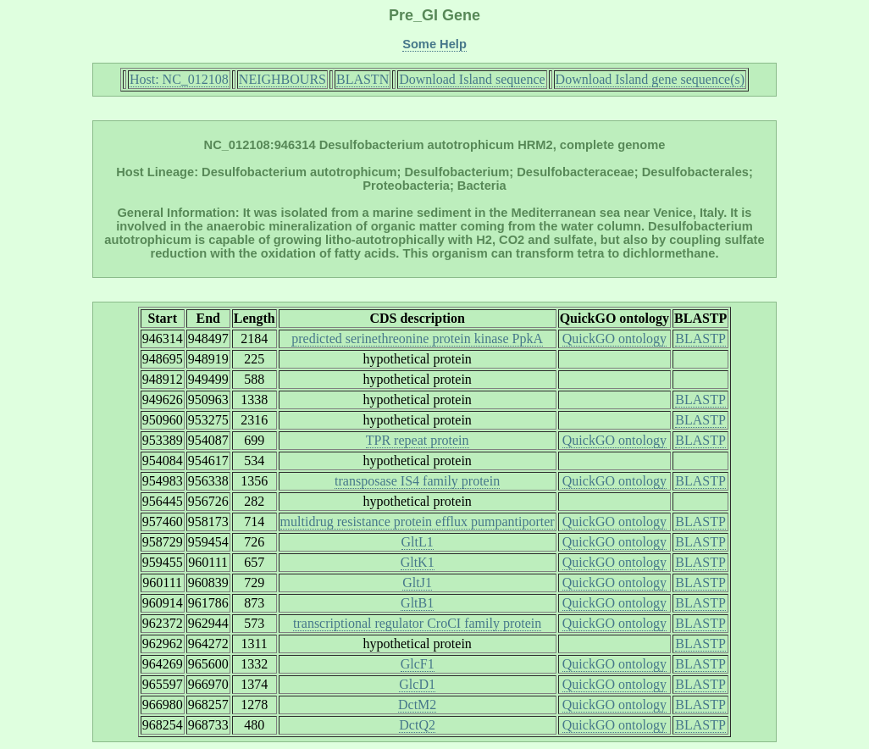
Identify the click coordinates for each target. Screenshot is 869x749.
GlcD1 (417, 684)
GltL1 (417, 542)
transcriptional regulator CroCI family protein (417, 623)
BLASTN (362, 79)
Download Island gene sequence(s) (650, 79)
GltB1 (417, 603)
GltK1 (417, 562)
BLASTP (700, 338)
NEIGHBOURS (282, 79)
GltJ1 (417, 582)
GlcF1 (417, 664)
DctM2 (417, 704)
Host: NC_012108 (179, 79)
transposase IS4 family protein (417, 481)
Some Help (434, 44)
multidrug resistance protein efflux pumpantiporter (417, 521)
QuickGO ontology (614, 338)
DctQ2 (417, 725)
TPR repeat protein (417, 440)
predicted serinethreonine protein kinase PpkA (417, 338)
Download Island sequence (472, 79)
